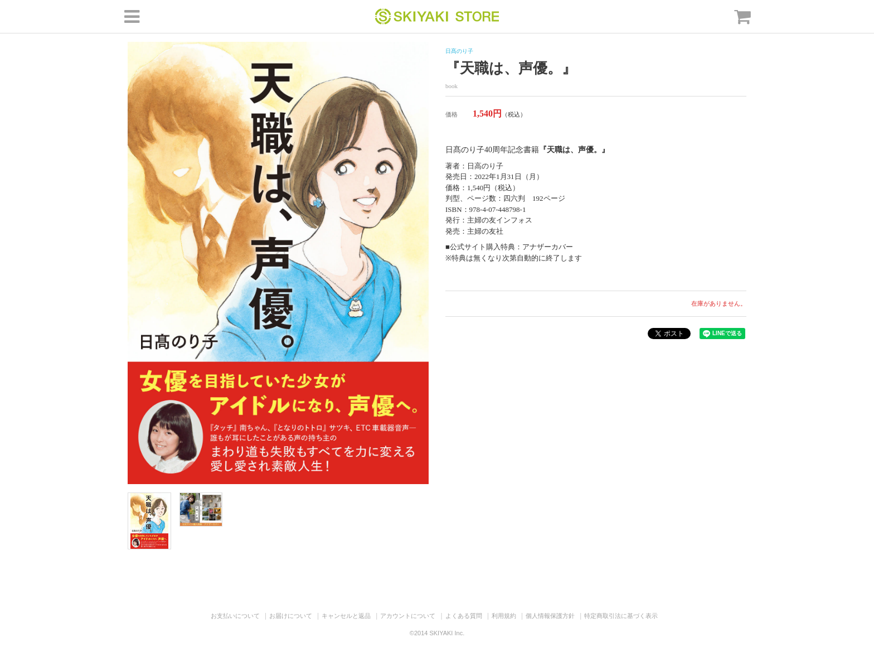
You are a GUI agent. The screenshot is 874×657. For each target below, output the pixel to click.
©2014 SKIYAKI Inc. (437, 633)
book (451, 86)
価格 (451, 114)
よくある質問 (463, 615)
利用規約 (504, 615)
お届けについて (290, 615)
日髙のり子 (459, 51)
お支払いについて (235, 615)
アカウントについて (407, 615)
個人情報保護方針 (550, 615)
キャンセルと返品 (346, 615)
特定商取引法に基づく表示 (621, 615)
